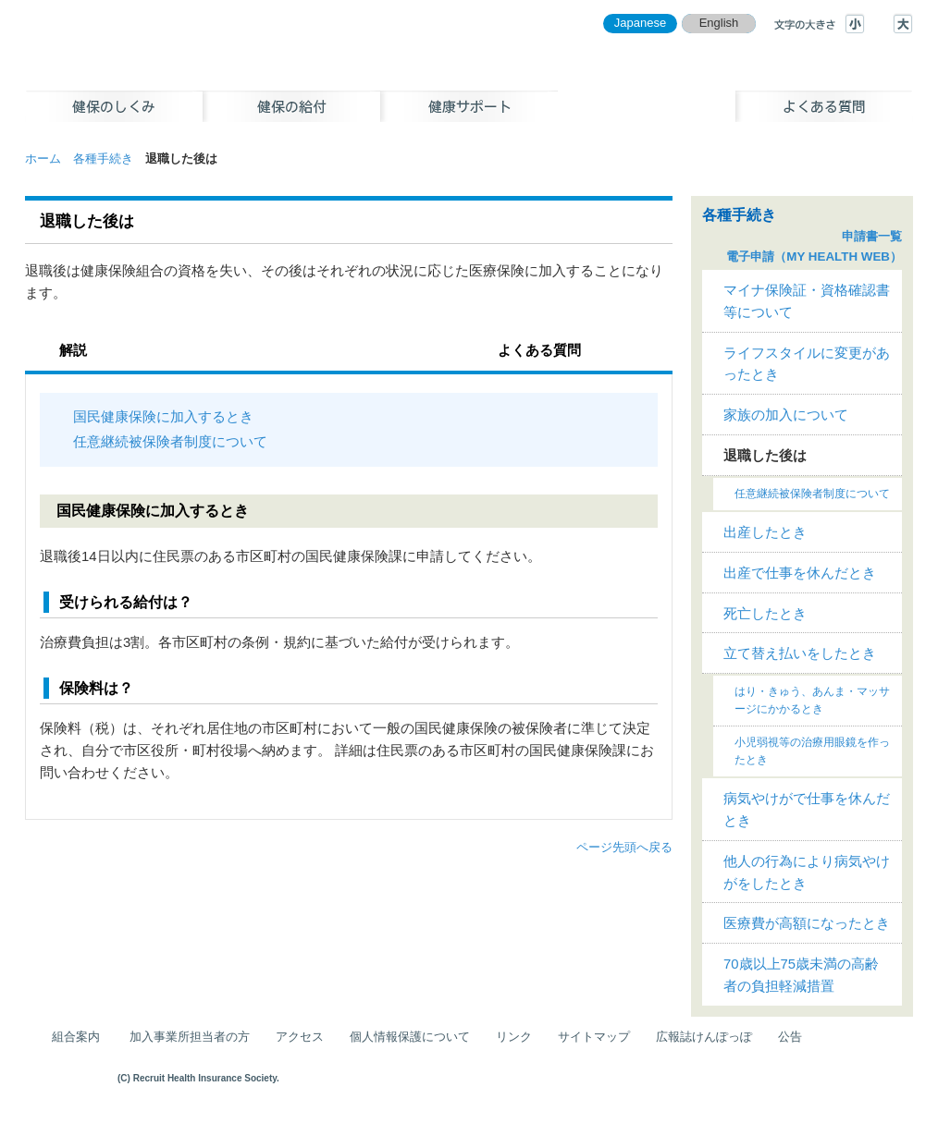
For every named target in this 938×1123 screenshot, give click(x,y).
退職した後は (765, 455)
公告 (790, 1037)
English (719, 23)
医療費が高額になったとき (806, 923)
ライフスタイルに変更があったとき (806, 364)
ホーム (43, 158)
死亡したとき (765, 613)
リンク (514, 1037)
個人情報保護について (410, 1037)
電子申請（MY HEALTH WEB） (814, 256)
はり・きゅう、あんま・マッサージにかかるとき (812, 700)
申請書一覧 (872, 236)
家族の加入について (785, 415)
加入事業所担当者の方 (190, 1037)
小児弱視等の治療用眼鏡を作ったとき (812, 751)
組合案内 (76, 1037)
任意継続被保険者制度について (170, 441)
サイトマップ (594, 1037)
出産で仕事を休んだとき (799, 573)
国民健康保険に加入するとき (163, 416)
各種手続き (103, 158)
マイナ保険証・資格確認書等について (806, 301)
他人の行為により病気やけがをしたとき (806, 872)
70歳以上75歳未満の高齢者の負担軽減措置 (801, 975)
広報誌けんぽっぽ (704, 1037)
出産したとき (765, 532)
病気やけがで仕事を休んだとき (806, 809)
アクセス (300, 1037)
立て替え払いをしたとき (799, 653)
